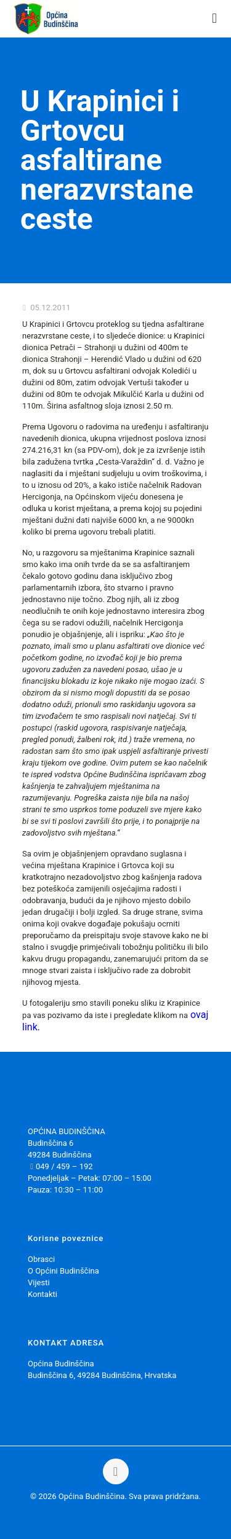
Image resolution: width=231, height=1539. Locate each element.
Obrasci (41, 1259)
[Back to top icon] (116, 1471)
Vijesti (39, 1282)
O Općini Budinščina (63, 1270)
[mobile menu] (214, 18)
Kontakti (42, 1294)
